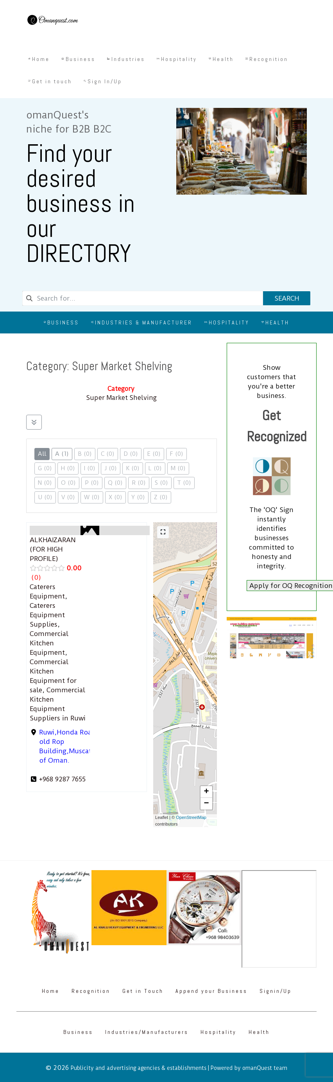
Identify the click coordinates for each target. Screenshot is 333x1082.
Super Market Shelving (121, 397)
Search (286, 298)
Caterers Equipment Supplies (47, 615)
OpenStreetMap (191, 817)
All (42, 453)
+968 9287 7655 (62, 779)
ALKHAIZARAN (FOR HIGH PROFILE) (52, 549)
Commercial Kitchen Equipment (49, 643)
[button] (206, 792)
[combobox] (142, 298)
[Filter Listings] (34, 422)
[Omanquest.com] (52, 21)
